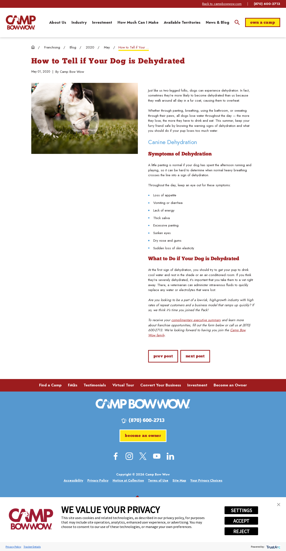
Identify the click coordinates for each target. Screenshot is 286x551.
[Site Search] (237, 22)
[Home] (21, 22)
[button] (278, 504)
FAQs (72, 385)
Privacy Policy (13, 546)
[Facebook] (115, 456)
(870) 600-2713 (267, 4)
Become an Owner (230, 385)
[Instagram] (129, 456)
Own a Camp (262, 23)
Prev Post (163, 356)
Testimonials (95, 385)
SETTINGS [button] (241, 510)
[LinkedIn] (170, 456)
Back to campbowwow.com (222, 3)
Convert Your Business (160, 385)
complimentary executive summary (196, 320)
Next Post (195, 356)
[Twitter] (143, 456)
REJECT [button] (241, 531)
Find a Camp (50, 385)
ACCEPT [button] (241, 521)
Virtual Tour (123, 385)
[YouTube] (156, 456)
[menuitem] (57, 22)
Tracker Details (32, 546)
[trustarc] (273, 546)
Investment (197, 385)
